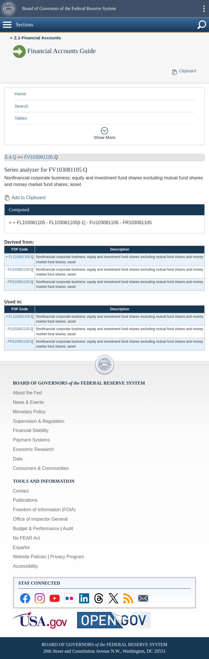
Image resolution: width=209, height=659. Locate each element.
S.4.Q (10, 157)
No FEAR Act (26, 538)
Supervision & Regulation (39, 421)
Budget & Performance (36, 528)
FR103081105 (19, 282)
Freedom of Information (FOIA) (44, 509)
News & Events (28, 402)
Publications (25, 500)
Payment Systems (31, 439)
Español (21, 547)
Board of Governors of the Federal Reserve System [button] (69, 8)
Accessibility (25, 566)
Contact (21, 491)
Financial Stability (31, 430)
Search (21, 106)
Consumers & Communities (41, 468)
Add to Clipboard (25, 197)
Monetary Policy (29, 411)
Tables (21, 118)
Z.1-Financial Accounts (37, 37)
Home (20, 93)
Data (18, 458)
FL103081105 (19, 257)
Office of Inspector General (40, 519)
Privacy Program (67, 556)
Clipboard (187, 71)
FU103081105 (19, 270)
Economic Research (33, 449)
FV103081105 (38, 157)
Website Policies (29, 556)
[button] (10, 8)
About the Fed (27, 392)
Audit (68, 528)
